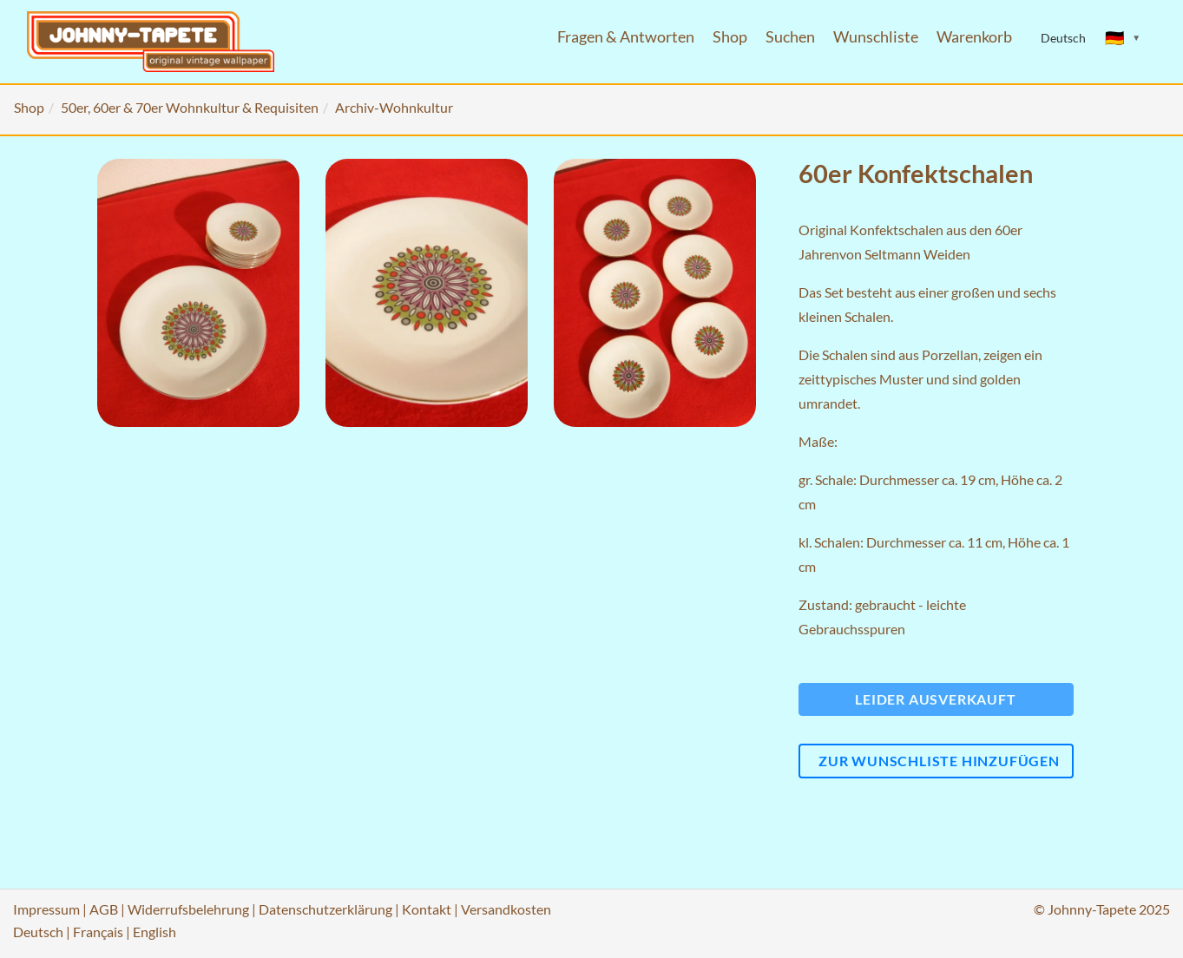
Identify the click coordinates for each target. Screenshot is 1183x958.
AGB (103, 909)
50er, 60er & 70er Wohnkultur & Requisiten (190, 107)
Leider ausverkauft (935, 699)
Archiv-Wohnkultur (394, 107)
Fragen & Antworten (625, 37)
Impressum (46, 909)
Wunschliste (875, 37)
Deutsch (38, 931)
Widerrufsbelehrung (188, 909)
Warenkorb (974, 37)
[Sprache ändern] (1123, 38)
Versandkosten (506, 909)
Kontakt (426, 909)
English (154, 931)
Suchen (790, 37)
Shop (730, 37)
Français (98, 931)
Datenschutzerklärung (325, 909)
